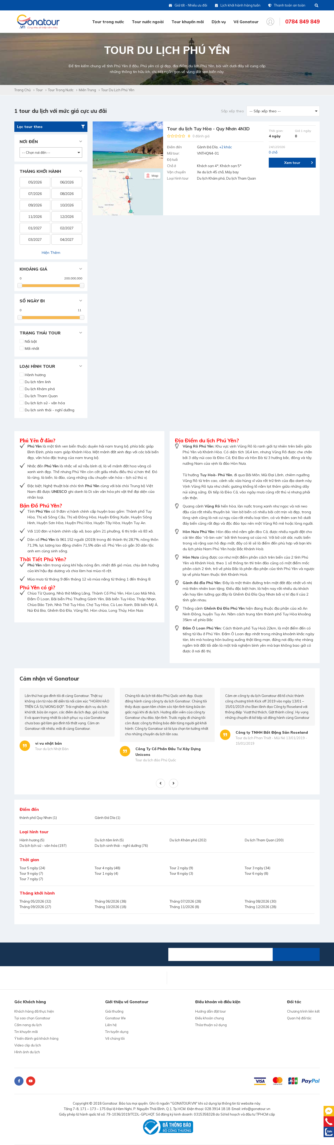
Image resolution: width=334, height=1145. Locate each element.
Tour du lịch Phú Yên (117, 90)
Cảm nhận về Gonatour (49, 678)
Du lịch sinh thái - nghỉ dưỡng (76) (121, 845)
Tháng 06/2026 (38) (110, 901)
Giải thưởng (114, 1011)
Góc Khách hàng (30, 1001)
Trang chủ (22, 90)
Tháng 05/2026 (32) (35, 901)
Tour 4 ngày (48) (107, 868)
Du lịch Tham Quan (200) (264, 840)
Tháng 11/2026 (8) (184, 907)
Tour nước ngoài (148, 21)
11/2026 (35, 216)
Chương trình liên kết (303, 1011)
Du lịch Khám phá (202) (188, 840)
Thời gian (29, 859)
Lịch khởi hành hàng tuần (237, 5)
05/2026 (35, 182)
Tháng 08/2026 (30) (260, 901)
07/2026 (35, 193)
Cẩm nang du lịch (28, 1025)
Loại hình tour (34, 831)
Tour (39, 90)
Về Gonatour (246, 21)
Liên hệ (111, 1025)
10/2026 (67, 205)
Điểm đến (29, 809)
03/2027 (35, 239)
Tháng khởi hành (37, 893)
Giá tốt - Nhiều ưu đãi (188, 5)
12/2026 (67, 216)
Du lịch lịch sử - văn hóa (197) (43, 845)
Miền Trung (87, 90)
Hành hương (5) (32, 840)
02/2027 (67, 228)
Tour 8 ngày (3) (181, 873)
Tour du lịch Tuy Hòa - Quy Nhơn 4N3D (208, 128)
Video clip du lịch (27, 1045)
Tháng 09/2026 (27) (35, 907)
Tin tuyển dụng (116, 1032)
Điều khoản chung (209, 1018)
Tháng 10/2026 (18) (110, 907)
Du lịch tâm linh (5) (109, 840)
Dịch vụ (219, 21)
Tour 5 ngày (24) (32, 868)
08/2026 (67, 193)
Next (173, 783)
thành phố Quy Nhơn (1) (38, 818)
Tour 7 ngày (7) (31, 879)
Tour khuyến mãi (187, 21)
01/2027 (35, 228)
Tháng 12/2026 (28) (260, 907)
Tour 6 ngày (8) (256, 873)
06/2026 (67, 182)
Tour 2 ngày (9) (181, 868)
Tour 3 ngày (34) (257, 868)
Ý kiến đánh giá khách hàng (36, 1038)
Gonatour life (115, 1018)
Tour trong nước (108, 21)
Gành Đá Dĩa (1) (107, 818)
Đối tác (294, 1001)
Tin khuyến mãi (26, 1032)
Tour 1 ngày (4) (106, 873)
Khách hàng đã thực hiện (34, 1011)
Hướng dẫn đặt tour (210, 1011)
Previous (160, 783)
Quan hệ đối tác (299, 1018)
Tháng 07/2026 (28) (185, 901)
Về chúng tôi (115, 1038)
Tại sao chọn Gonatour (32, 1018)
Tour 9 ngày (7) (31, 873)
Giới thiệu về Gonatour (126, 1001)
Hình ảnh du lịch (27, 1052)
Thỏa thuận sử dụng (211, 1025)
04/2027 (67, 239)
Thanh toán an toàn (286, 5)
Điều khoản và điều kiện (217, 1001)
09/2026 (35, 205)
